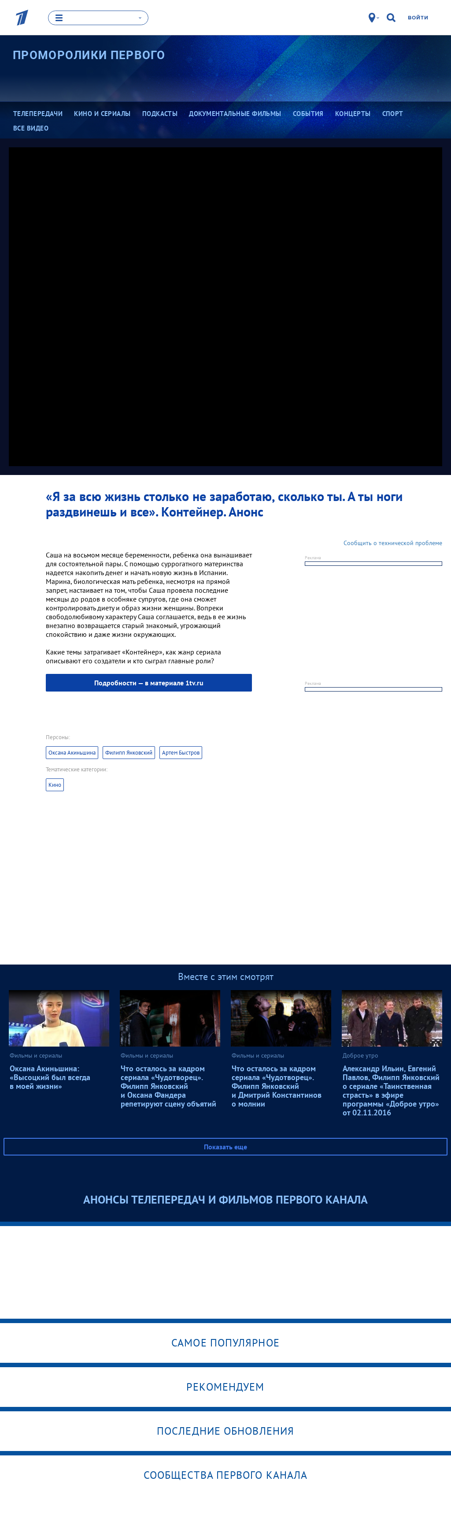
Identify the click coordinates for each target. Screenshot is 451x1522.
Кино (54, 785)
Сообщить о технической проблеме (393, 543)
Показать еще (225, 1146)
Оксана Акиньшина (72, 752)
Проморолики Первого (89, 54)
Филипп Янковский (128, 752)
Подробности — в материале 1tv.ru (148, 682)
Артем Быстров (181, 752)
